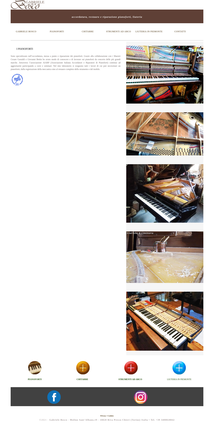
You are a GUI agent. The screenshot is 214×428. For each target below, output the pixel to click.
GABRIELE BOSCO (26, 31)
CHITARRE (88, 31)
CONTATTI (180, 31)
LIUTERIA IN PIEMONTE (149, 31)
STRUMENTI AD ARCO (118, 31)
